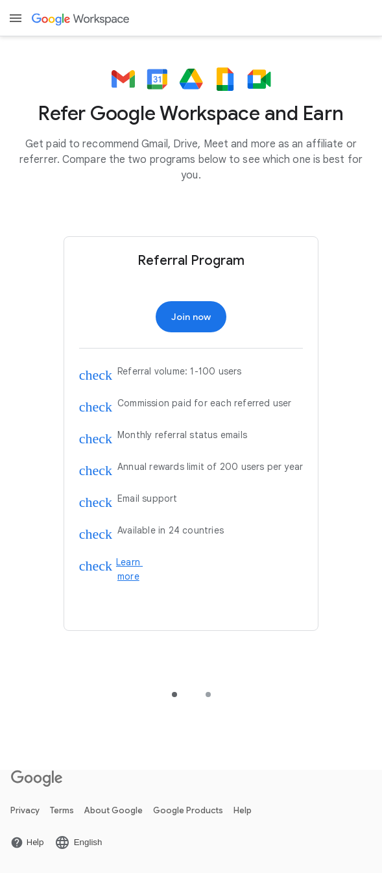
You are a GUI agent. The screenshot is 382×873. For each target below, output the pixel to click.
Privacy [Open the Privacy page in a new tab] (25, 810)
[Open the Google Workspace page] (81, 18)
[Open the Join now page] (191, 316)
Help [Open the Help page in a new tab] (242, 810)
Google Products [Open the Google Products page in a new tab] (188, 810)
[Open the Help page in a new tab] (27, 842)
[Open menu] (15, 18)
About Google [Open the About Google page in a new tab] (113, 810)
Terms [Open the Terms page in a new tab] (62, 810)
